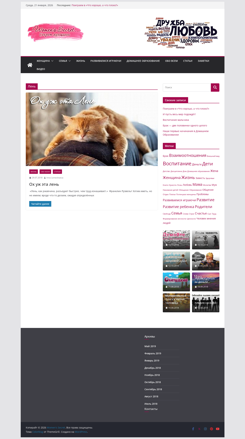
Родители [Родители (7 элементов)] (203, 206)
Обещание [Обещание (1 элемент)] (184, 190)
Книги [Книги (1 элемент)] (165, 185)
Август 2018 (151, 396)
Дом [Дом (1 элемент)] (185, 171)
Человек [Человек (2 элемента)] (201, 218)
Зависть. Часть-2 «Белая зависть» (205, 236)
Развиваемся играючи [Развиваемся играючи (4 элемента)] (179, 200)
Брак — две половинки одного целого (185, 125)
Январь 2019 (151, 360)
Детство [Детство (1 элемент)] (166, 171)
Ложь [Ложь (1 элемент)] (179, 185)
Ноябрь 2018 (152, 375)
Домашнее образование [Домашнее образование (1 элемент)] (198, 171)
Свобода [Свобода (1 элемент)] (167, 214)
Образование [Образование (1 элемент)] (195, 190)
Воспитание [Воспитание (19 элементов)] (177, 163)
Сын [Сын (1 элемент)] (209, 214)
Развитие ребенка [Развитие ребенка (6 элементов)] (178, 206)
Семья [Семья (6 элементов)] (176, 213)
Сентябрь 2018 (153, 389)
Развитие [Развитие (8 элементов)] (205, 199)
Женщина (43, 60)
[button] (51, 61)
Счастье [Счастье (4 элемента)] (201, 213)
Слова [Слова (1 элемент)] (185, 214)
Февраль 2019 (152, 353)
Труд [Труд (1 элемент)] (214, 214)
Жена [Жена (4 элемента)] (214, 171)
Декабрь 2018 (152, 367)
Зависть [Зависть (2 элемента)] (200, 178)
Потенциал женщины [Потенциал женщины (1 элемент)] (186, 194)
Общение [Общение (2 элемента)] (208, 189)
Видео (41, 69)
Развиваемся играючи (105, 60)
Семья (63, 60)
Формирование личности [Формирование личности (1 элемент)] (174, 219)
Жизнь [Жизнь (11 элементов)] (188, 177)
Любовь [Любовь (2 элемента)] (187, 184)
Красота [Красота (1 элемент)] (172, 185)
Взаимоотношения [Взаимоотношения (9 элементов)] (187, 155)
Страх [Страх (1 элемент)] (191, 214)
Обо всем (171, 60)
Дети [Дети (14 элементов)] (207, 163)
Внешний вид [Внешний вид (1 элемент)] (213, 156)
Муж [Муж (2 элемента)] (214, 184)
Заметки (203, 60)
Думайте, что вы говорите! (174, 238)
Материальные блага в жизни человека (176, 299)
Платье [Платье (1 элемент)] (172, 194)
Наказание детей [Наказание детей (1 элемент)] (170, 190)
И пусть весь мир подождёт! (179, 114)
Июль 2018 (150, 403)
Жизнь (80, 60)
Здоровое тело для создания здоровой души (176, 257)
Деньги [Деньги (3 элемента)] (197, 164)
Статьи (187, 60)
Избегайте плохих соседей (205, 301)
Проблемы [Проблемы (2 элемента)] (202, 194)
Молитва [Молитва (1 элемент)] (207, 185)
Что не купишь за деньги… (205, 280)
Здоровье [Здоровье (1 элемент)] (210, 178)
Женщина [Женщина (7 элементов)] (172, 177)
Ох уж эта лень (44, 184)
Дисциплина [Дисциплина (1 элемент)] (176, 171)
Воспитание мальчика (176, 119)
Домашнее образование (143, 60)
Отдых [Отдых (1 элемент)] (166, 194)
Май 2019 (150, 346)
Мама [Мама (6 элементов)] (197, 184)
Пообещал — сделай (174, 280)
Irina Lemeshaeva (55, 177)
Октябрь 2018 (152, 382)
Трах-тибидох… (205, 261)
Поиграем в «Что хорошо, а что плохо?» (95, 5)
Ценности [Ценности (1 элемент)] (191, 219)
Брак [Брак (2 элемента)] (165, 156)
